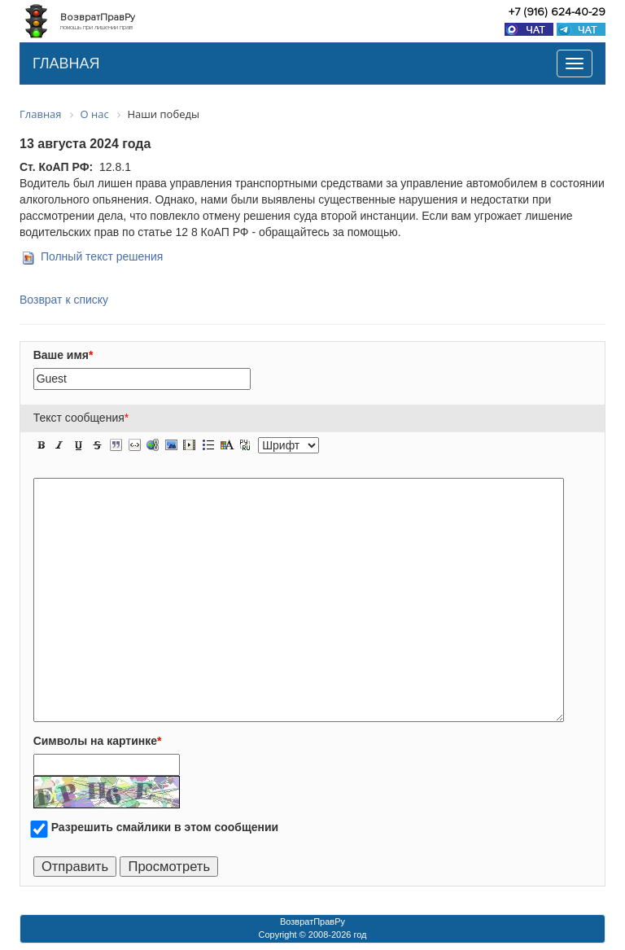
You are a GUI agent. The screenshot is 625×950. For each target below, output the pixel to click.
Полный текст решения (102, 256)
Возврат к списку (64, 299)
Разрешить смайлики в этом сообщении (165, 827)
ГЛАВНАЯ (66, 63)
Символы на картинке (97, 740)
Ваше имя (63, 354)
